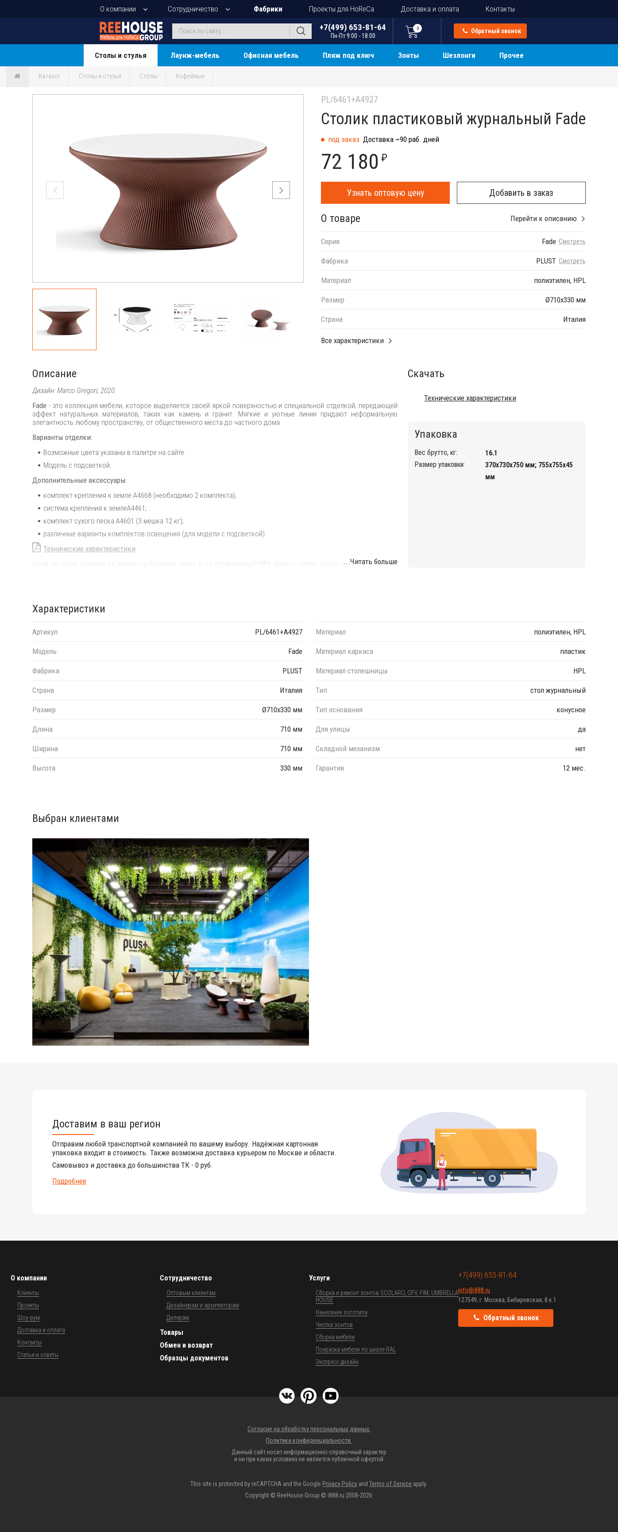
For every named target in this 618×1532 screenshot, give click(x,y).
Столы (148, 76)
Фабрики (268, 8)
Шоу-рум (28, 1317)
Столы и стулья (121, 55)
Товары (171, 1332)
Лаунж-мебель (195, 55)
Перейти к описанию (543, 218)
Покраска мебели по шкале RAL (356, 1349)
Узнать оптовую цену (385, 192)
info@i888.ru (474, 1290)
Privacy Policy (339, 1483)
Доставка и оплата (430, 8)
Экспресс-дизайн (337, 1361)
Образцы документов (194, 1358)
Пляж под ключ (348, 55)
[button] (281, 190)
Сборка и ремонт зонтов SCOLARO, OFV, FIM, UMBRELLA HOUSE (387, 1296)
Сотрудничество (193, 8)
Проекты (28, 1305)
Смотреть (572, 241)
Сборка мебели (335, 1337)
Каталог (50, 76)
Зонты (408, 55)
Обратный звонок (492, 30)
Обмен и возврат (186, 1345)
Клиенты (28, 1292)
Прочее (511, 55)
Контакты (500, 8)
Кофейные (190, 76)
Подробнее (69, 1181)
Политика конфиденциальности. (309, 1440)
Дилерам (177, 1317)
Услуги (319, 1278)
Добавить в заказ (521, 192)
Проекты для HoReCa (341, 8)
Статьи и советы (37, 1354)
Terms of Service (390, 1483)
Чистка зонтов (334, 1324)
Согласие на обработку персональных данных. (309, 1429)
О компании (118, 8)
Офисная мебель (271, 55)
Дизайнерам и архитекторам (202, 1305)
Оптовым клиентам (191, 1292)
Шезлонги (459, 55)
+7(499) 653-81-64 (353, 30)
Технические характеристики (89, 548)
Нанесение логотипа (341, 1312)
